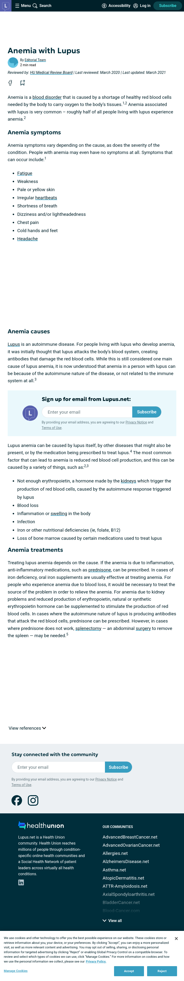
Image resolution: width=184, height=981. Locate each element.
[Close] (176, 938)
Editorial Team (35, 60)
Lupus (14, 344)
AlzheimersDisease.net (126, 861)
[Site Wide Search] (42, 6)
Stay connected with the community (55, 755)
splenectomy (88, 628)
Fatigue (24, 173)
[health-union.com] (41, 826)
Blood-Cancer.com (121, 910)
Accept (129, 971)
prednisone (99, 570)
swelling (59, 513)
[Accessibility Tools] (116, 6)
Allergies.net (115, 853)
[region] (92, 956)
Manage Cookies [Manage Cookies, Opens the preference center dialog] (16, 971)
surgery (143, 628)
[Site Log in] (141, 6)
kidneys (128, 481)
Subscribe (167, 5)
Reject (162, 971)
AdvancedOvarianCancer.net (131, 845)
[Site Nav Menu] (23, 6)
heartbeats (46, 197)
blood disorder (47, 97)
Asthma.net (114, 870)
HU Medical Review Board (51, 72)
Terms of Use (52, 428)
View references (27, 728)
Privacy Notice (136, 422)
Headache (27, 238)
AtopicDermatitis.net (123, 878)
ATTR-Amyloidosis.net (125, 886)
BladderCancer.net (121, 902)
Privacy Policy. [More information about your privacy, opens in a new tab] (96, 961)
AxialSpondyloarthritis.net (129, 894)
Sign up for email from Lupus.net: (86, 399)
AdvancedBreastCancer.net (130, 837)
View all (112, 920)
